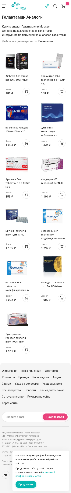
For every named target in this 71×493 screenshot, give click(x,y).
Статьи (6, 383)
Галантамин (45, 41)
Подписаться (55, 416)
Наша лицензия (31, 371)
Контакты (8, 377)
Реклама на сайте (38, 396)
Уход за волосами (27, 383)
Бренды (24, 377)
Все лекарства (11, 390)
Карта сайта (10, 403)
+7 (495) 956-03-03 (10, 452)
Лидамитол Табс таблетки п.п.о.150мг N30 (53, 80)
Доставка (51, 371)
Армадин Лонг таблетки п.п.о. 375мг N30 (17, 183)
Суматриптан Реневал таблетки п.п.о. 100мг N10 (16, 338)
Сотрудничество (13, 396)
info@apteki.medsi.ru (11, 455)
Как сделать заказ (52, 390)
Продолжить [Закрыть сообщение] (26, 484)
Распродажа (41, 377)
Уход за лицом (52, 383)
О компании (9, 371)
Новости (30, 390)
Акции (57, 377)
